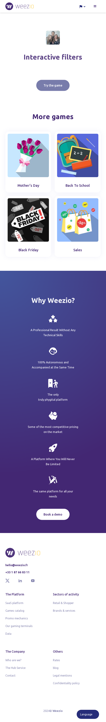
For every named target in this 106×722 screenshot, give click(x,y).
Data (8, 635)
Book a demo (53, 514)
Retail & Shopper (63, 604)
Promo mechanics (16, 619)
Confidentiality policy (66, 684)
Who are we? (13, 661)
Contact (10, 677)
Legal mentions (62, 677)
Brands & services (64, 612)
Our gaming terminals (19, 627)
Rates (56, 661)
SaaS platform (14, 604)
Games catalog (14, 612)
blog (55, 669)
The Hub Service (15, 669)
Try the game (53, 91)
